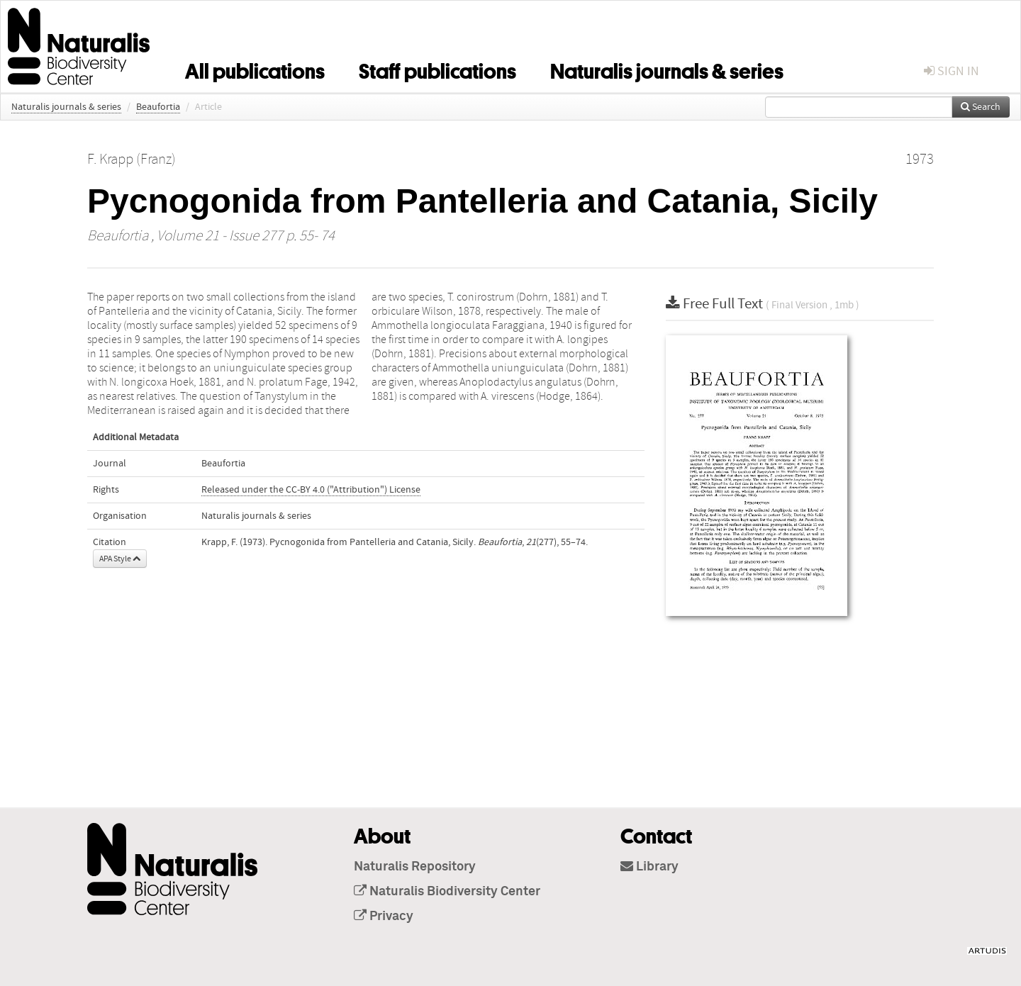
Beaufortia (158, 107)
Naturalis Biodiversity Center (447, 891)
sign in (951, 71)
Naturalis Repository (415, 867)
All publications (255, 68)
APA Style (119, 559)
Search (980, 107)
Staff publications (437, 68)
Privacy (383, 916)
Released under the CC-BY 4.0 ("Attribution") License (310, 489)
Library (649, 867)
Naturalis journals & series (666, 68)
